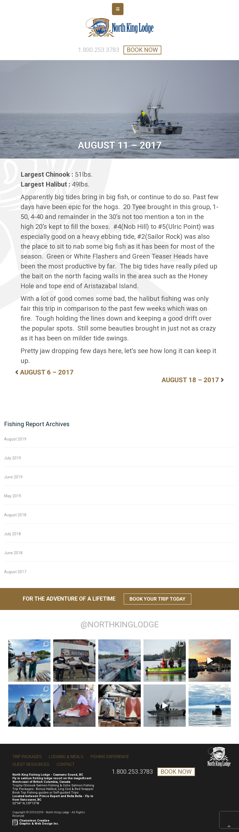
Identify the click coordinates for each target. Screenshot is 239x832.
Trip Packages (27, 756)
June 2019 (13, 477)
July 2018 (12, 534)
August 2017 (15, 572)
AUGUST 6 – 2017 (47, 372)
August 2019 (15, 439)
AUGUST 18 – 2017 (190, 380)
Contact (66, 764)
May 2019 (12, 496)
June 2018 (13, 553)
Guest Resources (30, 764)
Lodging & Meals (66, 756)
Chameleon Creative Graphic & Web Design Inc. (39, 822)
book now (142, 49)
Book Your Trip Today (157, 599)
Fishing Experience (110, 756)
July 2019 (12, 458)
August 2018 (15, 515)
